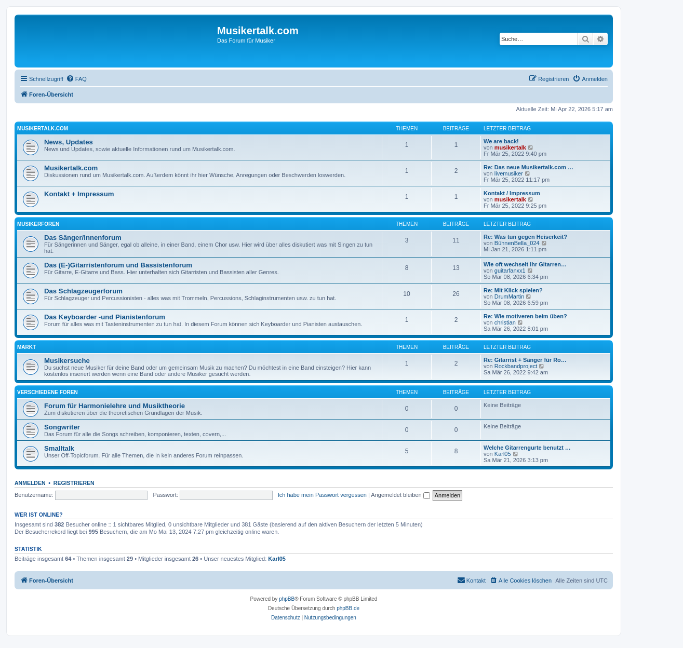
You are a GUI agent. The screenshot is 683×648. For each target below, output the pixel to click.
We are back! (501, 141)
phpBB (286, 599)
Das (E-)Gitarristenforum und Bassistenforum (118, 265)
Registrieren (74, 483)
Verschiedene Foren (47, 392)
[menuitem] (76, 79)
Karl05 (502, 454)
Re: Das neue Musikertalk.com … (528, 167)
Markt (26, 347)
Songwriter (62, 427)
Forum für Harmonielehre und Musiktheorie (114, 406)
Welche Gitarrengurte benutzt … (527, 447)
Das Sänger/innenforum (83, 237)
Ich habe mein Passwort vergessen (322, 495)
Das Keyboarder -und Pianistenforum (104, 317)
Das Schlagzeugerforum (83, 291)
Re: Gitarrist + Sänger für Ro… (525, 360)
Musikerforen (38, 224)
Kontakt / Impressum (512, 193)
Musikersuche (67, 361)
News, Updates (68, 142)
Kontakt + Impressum (79, 194)
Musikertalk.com (42, 128)
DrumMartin (509, 296)
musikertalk (510, 147)
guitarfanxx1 (510, 270)
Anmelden (30, 483)
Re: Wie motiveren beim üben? (525, 316)
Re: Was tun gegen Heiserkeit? (525, 237)
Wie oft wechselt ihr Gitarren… (525, 264)
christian (505, 322)
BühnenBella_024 (517, 243)
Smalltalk (59, 448)
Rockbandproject (516, 366)
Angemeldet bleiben (400, 495)
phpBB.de (348, 608)
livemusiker (508, 173)
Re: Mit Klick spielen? (513, 290)
